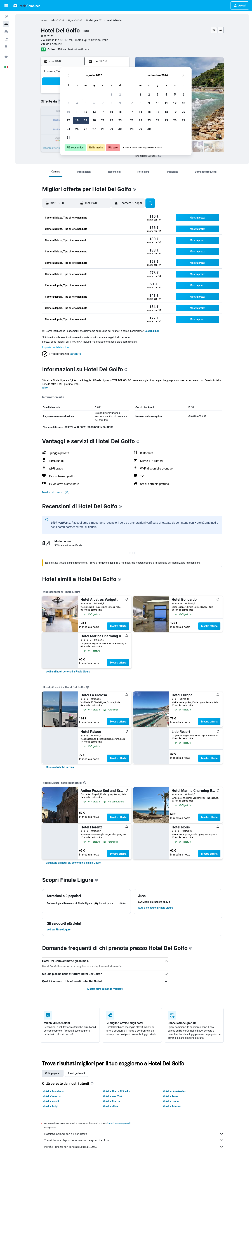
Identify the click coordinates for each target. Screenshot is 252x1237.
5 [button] (85, 103)
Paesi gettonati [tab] (76, 1073)
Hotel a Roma (170, 1096)
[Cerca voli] (6, 16)
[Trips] (6, 56)
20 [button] (94, 120)
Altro (45, 387)
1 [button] (111, 94)
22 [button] (111, 120)
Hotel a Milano (111, 1106)
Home (43, 20)
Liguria (71, 20)
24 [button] (68, 129)
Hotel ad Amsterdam (174, 1091)
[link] (68, 671)
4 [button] (77, 103)
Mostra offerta (118, 626)
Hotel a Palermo (172, 1106)
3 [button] (68, 103)
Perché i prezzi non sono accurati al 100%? (134, 1146)
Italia (53, 20)
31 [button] (68, 137)
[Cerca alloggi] (6, 24)
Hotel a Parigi (50, 1106)
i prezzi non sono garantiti (119, 1123)
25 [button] (77, 129)
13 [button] (94, 111)
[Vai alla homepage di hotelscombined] (27, 5)
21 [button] (102, 120)
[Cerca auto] (6, 31)
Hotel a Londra (171, 1101)
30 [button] (120, 129)
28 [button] (102, 129)
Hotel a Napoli (51, 1101)
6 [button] (94, 103)
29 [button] (111, 129)
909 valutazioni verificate (73, 49)
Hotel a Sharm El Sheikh (116, 1091)
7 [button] (102, 103)
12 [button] (85, 111)
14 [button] (102, 111)
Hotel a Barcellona (53, 1091)
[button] (6, 6)
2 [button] (120, 94)
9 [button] (120, 103)
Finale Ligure (92, 20)
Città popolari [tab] (52, 1073)
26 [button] (85, 129)
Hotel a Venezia (51, 1096)
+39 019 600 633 (51, 44)
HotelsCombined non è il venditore (134, 1134)
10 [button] (68, 111)
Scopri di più (152, 331)
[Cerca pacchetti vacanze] (6, 39)
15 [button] (111, 111)
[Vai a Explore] (6, 46)
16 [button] (120, 111)
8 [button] (111, 103)
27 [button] (94, 129)
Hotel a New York (112, 1096)
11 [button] (77, 111)
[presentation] (159, 155)
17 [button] (68, 120)
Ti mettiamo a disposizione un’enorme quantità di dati (134, 1140)
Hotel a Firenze (111, 1101)
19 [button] (85, 120)
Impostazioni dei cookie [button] (55, 347)
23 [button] (120, 120)
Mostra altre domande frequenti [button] (105, 988)
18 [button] (77, 120)
